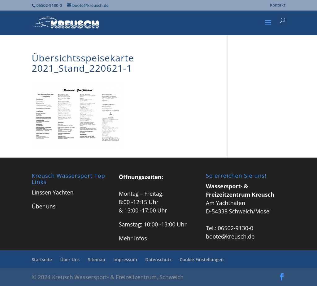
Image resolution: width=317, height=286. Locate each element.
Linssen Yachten (52, 192)
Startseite (42, 259)
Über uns (43, 206)
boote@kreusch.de (230, 236)
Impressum (125, 259)
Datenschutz (158, 259)
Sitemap (96, 259)
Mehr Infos (133, 238)
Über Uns (70, 259)
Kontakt (277, 5)
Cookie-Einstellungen (202, 259)
